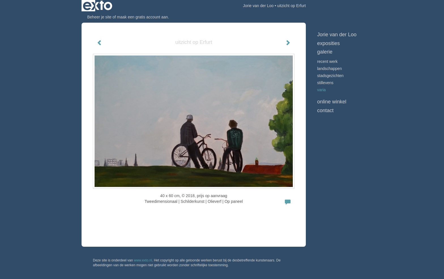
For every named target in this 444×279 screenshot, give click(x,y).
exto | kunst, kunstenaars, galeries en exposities (98, 5)
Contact (325, 110)
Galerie (324, 52)
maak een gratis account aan (142, 17)
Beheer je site (99, 17)
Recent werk (327, 61)
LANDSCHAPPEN (329, 68)
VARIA (321, 90)
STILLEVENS (325, 82)
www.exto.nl (143, 260)
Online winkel (331, 102)
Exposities (328, 43)
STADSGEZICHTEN (330, 75)
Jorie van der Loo (258, 5)
